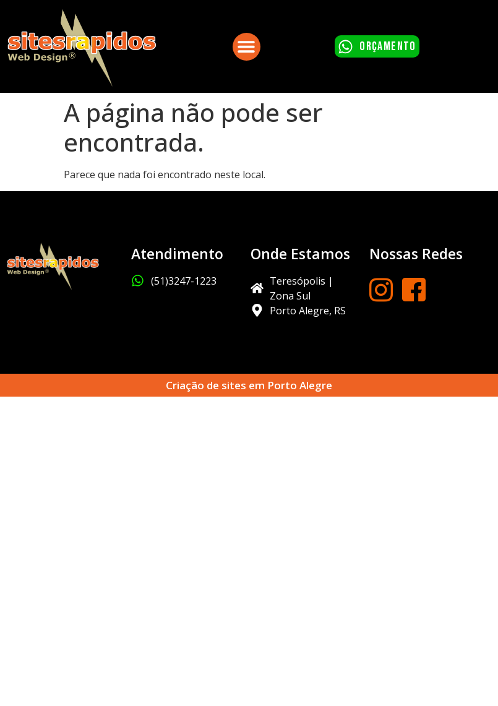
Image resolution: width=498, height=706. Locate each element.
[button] (246, 47)
